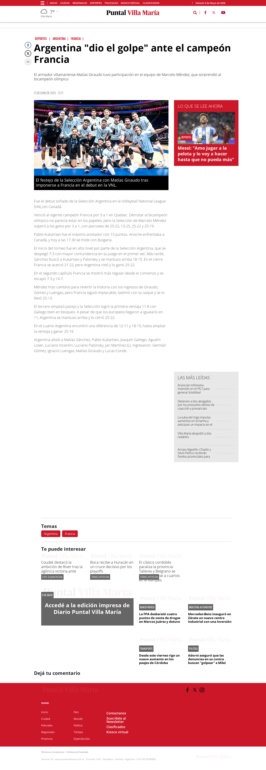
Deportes (96, 3)
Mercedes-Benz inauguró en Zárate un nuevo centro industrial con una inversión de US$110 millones (209, 619)
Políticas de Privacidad (77, 752)
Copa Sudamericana (52, 577)
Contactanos (116, 713)
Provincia (46, 738)
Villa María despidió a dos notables (194, 435)
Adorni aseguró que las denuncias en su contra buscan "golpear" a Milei (207, 659)
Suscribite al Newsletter (116, 720)
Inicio (53, 3)
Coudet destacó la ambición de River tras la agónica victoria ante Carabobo (62, 569)
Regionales (80, 3)
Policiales (111, 3)
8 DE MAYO (47, 595)
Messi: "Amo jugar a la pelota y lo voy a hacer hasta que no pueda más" (206, 153)
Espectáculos (82, 738)
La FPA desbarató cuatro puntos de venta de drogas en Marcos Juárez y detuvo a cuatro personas (159, 619)
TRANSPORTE (146, 648)
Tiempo (78, 732)
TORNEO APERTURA (100, 577)
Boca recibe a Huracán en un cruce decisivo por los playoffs (112, 567)
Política (78, 725)
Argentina (51, 534)
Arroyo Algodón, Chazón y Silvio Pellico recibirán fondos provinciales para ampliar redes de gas (194, 454)
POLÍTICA (193, 648)
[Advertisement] (206, 294)
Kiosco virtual (130, 3)
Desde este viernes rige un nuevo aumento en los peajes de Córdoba (159, 659)
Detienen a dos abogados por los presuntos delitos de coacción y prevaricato (196, 404)
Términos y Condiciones (52, 752)
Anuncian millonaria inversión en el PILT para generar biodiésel (193, 388)
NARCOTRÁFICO (147, 607)
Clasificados (151, 3)
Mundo (78, 718)
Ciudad (65, 3)
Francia (70, 534)
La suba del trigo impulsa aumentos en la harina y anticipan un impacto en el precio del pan (195, 422)
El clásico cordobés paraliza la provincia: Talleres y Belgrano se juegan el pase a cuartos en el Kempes (159, 571)
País (76, 712)
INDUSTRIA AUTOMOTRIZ (200, 607)
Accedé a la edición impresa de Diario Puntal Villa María (87, 608)
